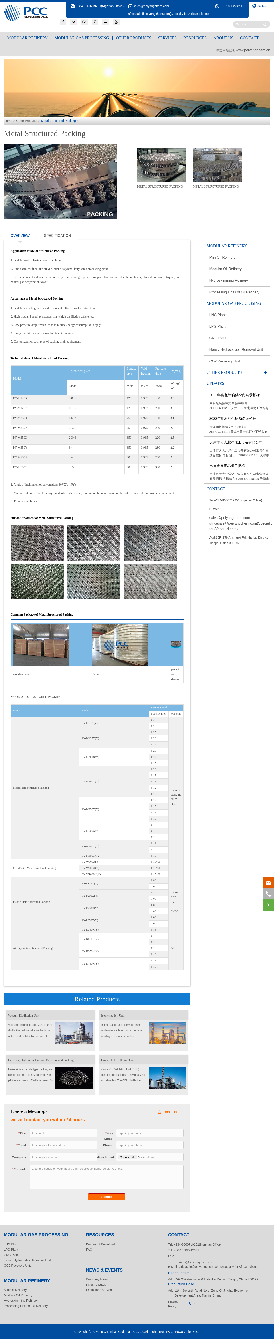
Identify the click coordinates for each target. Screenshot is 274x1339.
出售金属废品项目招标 (227, 466)
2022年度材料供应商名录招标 (232, 418)
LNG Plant (217, 315)
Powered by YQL (187, 1331)
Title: (22, 1133)
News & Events (104, 1270)
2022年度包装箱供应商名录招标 (234, 395)
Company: (19, 1157)
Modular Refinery (27, 38)
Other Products (133, 38)
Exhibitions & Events (100, 1290)
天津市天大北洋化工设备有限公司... (237, 442)
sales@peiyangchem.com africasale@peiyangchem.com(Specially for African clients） (240, 523)
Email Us (167, 1112)
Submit (106, 1197)
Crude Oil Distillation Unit (118, 1060)
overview (20, 237)
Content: (19, 1169)
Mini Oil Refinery (222, 257)
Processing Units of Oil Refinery (234, 292)
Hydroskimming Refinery (228, 280)
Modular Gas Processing (82, 38)
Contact (249, 38)
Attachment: (105, 1157)
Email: (21, 1145)
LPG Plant (217, 326)
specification (57, 236)
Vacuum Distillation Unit (23, 1015)
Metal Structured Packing (58, 121)
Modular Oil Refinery (225, 269)
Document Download (100, 1244)
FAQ (89, 1249)
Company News (97, 1279)
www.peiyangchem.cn (253, 50)
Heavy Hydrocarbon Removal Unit (236, 349)
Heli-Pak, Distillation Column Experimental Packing (41, 1060)
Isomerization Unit (112, 1015)
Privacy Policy (173, 1304)
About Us (223, 38)
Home (8, 121)
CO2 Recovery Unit (224, 361)
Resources (195, 38)
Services (167, 38)
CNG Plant (217, 338)
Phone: (108, 1145)
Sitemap (195, 1304)
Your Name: (109, 1136)
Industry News (96, 1284)
